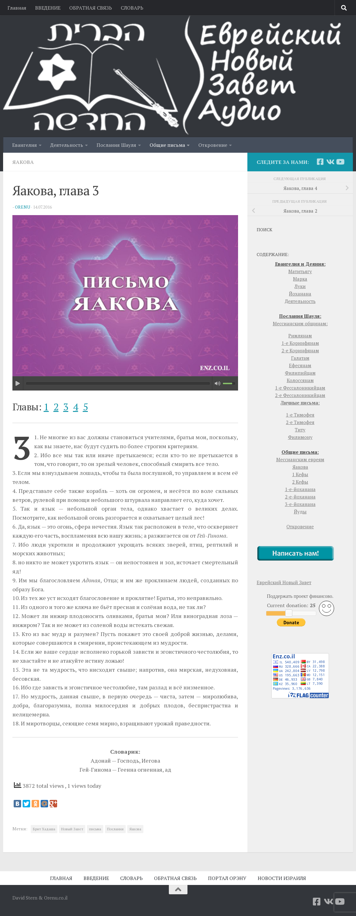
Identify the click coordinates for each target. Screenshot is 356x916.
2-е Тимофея (300, 422)
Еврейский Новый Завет (284, 582)
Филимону (300, 437)
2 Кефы (300, 482)
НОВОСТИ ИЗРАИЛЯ (282, 878)
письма (95, 829)
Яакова (23, 162)
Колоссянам (300, 380)
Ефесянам (300, 365)
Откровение (212, 145)
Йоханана (300, 294)
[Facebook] (320, 161)
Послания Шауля (116, 145)
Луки (300, 286)
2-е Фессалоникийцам (300, 395)
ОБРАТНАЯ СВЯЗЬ (90, 7)
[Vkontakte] (330, 161)
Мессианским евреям (300, 459)
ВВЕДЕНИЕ (48, 7)
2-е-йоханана (300, 497)
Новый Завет (72, 829)
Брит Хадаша (44, 829)
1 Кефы (300, 474)
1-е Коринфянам (300, 343)
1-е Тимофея (300, 415)
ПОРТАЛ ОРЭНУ (227, 878)
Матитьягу (300, 271)
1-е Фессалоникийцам (300, 388)
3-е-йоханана (300, 504)
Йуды (300, 511)
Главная (16, 7)
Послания (115, 829)
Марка (300, 279)
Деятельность (66, 145)
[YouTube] (340, 161)
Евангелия (24, 145)
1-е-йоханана (300, 489)
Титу (300, 429)
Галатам (300, 358)
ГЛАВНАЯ (61, 878)
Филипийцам (300, 373)
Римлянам (300, 335)
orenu (22, 207)
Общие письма (167, 145)
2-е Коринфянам (300, 350)
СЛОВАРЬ (132, 7)
